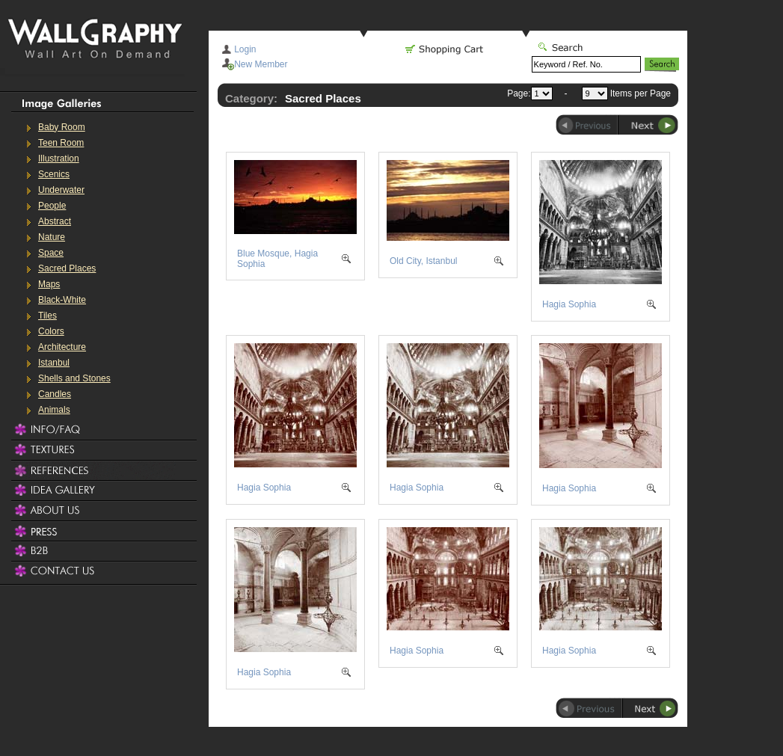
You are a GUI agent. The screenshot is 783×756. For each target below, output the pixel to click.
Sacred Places (67, 268)
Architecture (62, 347)
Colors (51, 331)
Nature (51, 237)
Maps (49, 284)
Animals (54, 410)
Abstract (54, 221)
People (52, 205)
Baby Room (61, 127)
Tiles (47, 315)
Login (245, 49)
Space (51, 253)
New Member (260, 64)
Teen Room (61, 143)
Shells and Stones (74, 378)
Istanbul (54, 362)
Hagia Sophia (569, 304)
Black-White (62, 300)
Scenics (54, 174)
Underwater (61, 190)
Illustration (58, 158)
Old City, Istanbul (423, 261)
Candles (54, 394)
